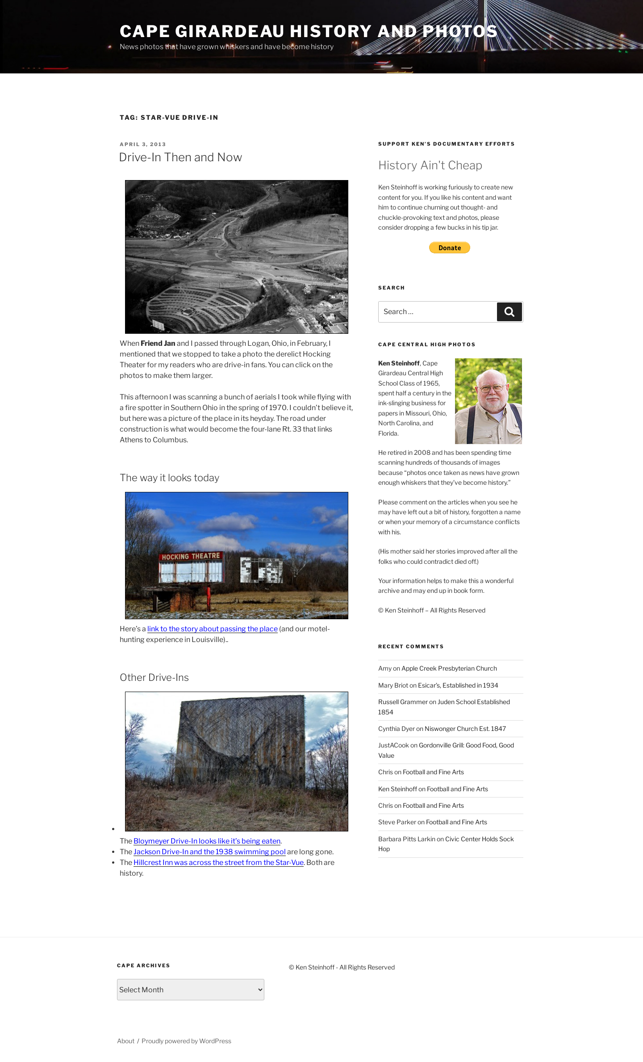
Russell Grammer (403, 701)
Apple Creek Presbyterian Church (449, 668)
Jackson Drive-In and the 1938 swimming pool (210, 852)
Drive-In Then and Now (180, 157)
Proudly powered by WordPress (186, 1041)
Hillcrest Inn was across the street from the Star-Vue (219, 862)
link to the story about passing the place (212, 629)
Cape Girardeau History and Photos (309, 31)
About (125, 1041)
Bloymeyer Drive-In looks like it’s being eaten (207, 841)
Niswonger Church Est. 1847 (465, 728)
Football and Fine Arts (433, 772)
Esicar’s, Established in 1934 (458, 685)
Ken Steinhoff (397, 789)
